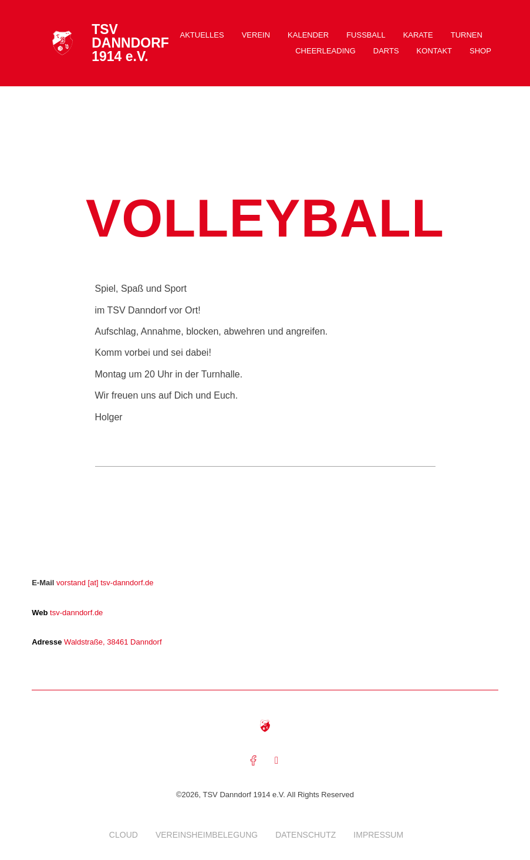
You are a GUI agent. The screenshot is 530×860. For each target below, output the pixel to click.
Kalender (308, 35)
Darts (386, 50)
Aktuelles (202, 35)
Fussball (365, 35)
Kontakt (434, 50)
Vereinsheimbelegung (207, 836)
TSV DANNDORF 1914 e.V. (130, 43)
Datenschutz (305, 836)
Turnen (466, 35)
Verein (256, 35)
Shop (480, 50)
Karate (418, 35)
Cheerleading (325, 50)
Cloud (123, 836)
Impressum (378, 836)
